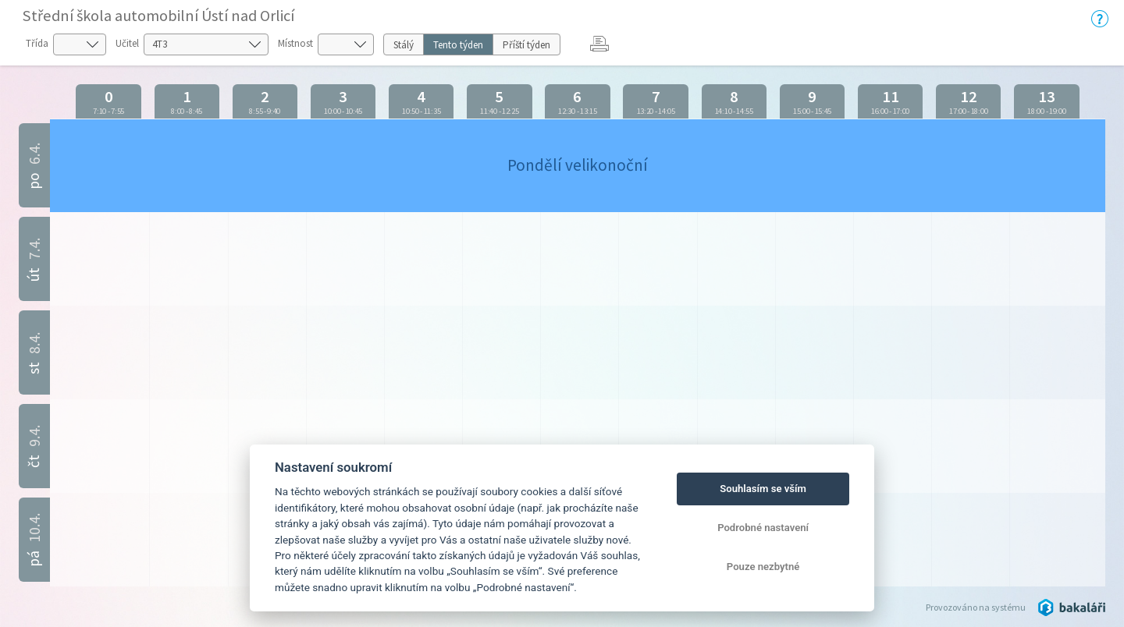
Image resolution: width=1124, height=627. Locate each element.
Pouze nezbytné (763, 566)
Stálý (403, 44)
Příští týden (526, 44)
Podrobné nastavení (763, 527)
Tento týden (458, 44)
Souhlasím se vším (763, 488)
